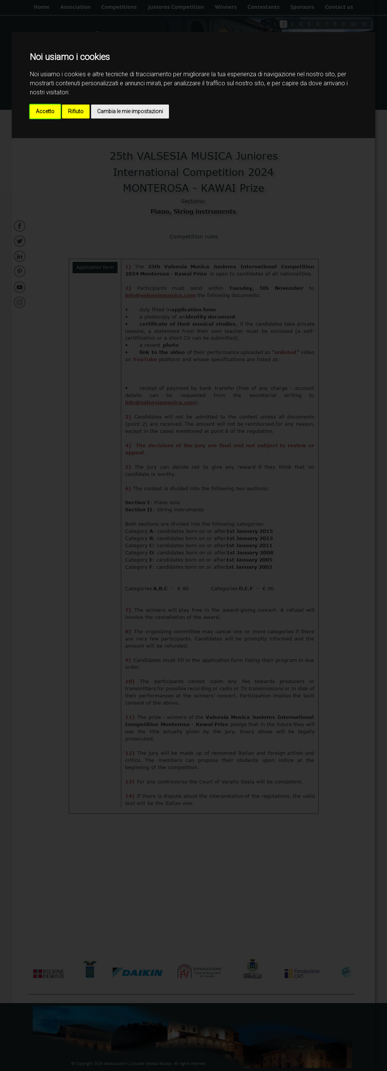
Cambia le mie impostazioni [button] (130, 111)
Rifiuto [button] (76, 111)
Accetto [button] (45, 111)
